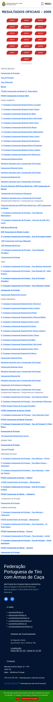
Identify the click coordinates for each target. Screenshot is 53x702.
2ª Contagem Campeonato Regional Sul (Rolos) (19, 127)
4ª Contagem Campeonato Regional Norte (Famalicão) (21, 146)
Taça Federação (7, 82)
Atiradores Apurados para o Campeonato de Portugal (21, 164)
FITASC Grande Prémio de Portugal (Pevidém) (18, 406)
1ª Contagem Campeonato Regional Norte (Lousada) (21, 105)
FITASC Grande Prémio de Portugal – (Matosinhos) (20, 520)
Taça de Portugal (7, 78)
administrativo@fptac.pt (17, 615)
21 (26, 20)
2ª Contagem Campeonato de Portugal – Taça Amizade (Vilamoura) (26, 402)
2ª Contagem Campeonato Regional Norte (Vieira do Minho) (23, 317)
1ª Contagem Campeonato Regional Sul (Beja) (18, 114)
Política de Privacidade (29, 698)
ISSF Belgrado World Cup (10, 246)
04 (26, 59)
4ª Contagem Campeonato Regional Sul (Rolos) (18, 353)
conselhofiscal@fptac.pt (17, 624)
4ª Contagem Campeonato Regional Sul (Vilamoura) (20, 155)
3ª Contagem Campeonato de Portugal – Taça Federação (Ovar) (25, 415)
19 (12, 27)
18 (26, 27)
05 (40, 52)
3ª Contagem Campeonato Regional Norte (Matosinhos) (22, 132)
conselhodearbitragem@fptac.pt (20, 627)
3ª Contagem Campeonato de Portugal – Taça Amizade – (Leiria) (25, 536)
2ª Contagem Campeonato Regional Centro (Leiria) (20, 322)
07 (12, 52)
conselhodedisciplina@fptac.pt (20, 621)
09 (26, 46)
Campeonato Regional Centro (12, 168)
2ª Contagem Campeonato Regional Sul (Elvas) (18, 326)
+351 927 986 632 (12, 683)
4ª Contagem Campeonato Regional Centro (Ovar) (19, 349)
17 (40, 27)
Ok (18, 698)
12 (26, 39)
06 (26, 52)
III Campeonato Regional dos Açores (15, 436)
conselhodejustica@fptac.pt (18, 618)
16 (12, 33)
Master (3, 87)
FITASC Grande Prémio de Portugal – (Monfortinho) (20, 482)
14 (40, 33)
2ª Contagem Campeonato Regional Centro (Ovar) (20, 123)
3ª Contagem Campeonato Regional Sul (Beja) (18, 340)
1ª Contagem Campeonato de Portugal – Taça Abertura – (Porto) (25, 459)
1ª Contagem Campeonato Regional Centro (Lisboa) (20, 308)
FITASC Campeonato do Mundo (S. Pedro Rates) (19, 91)
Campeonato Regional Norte (11, 159)
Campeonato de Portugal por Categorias (16, 194)
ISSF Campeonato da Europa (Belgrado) (16, 241)
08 (40, 46)
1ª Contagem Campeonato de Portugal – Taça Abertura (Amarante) (26, 266)
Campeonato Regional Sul (10, 177)
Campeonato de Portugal (10, 73)
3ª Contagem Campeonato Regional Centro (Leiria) (20, 137)
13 (12, 39)
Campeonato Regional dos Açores (13, 295)
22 (12, 20)
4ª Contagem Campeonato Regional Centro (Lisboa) (20, 150)
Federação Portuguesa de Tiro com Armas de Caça (24, 572)
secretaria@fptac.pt (15, 612)
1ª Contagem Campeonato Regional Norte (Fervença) (21, 304)
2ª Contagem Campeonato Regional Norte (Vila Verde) (21, 118)
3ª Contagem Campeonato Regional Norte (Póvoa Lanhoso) (23, 331)
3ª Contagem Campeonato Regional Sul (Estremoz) (20, 141)
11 (40, 39)
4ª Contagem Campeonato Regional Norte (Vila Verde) (21, 344)
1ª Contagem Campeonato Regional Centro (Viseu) (20, 109)
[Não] (50, 696)
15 (26, 33)
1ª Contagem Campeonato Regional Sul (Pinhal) (19, 313)
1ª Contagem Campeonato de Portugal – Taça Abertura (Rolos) (24, 397)
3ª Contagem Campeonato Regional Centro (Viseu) (20, 335)
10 (12, 46)
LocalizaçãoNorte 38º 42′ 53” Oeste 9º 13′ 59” (26, 649)
